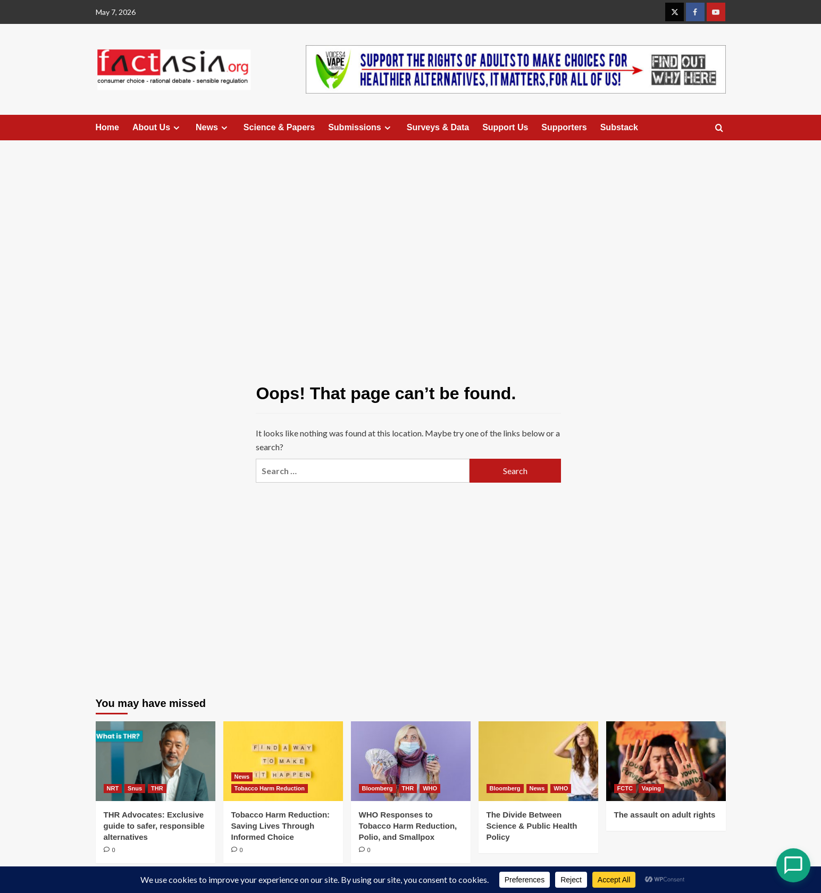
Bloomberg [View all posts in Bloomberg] (377, 788)
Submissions (360, 127)
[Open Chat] (793, 865)
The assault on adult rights (665, 814)
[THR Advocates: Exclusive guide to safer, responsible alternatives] (155, 761)
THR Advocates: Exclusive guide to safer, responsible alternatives (154, 825)
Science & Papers (279, 127)
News (213, 127)
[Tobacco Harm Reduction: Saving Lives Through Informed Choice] (283, 761)
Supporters (564, 127)
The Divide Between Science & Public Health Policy (532, 825)
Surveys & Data (438, 127)
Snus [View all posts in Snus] (135, 788)
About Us (157, 127)
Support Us (505, 127)
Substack (619, 127)
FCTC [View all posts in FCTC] (625, 788)
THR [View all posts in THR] (157, 788)
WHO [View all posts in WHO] (430, 788)
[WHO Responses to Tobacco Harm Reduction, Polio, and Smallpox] (411, 761)
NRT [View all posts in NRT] (113, 788)
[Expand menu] (176, 127)
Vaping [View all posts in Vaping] (651, 788)
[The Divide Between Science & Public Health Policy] (538, 761)
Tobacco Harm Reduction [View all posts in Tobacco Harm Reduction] (269, 788)
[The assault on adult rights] (666, 761)
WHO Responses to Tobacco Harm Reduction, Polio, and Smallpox (408, 825)
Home (107, 127)
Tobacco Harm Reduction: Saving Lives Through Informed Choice (280, 825)
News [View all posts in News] (242, 776)
